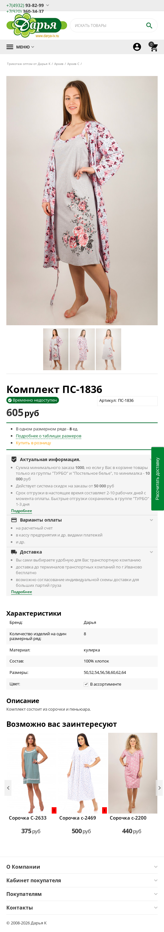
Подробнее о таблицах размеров (48, 436)
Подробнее (21, 510)
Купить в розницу (33, 443)
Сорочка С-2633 (28, 818)
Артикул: (107, 400)
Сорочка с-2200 (128, 818)
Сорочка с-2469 (77, 818)
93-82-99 (25, 5)
